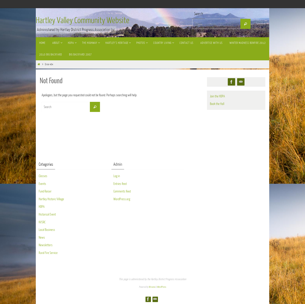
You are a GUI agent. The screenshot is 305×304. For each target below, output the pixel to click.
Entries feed (120, 184)
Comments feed (122, 191)
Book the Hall (217, 104)
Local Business (47, 230)
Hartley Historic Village (51, 199)
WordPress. (161, 287)
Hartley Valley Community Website (82, 20)
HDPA (42, 207)
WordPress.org (121, 199)
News (42, 237)
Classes (43, 176)
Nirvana (152, 287)
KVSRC (42, 222)
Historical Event (47, 214)
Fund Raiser (45, 191)
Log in (116, 176)
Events (42, 184)
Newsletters (46, 245)
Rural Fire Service (48, 253)
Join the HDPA (217, 96)
